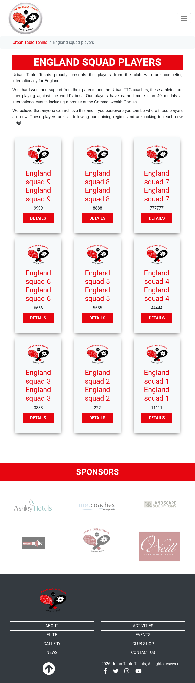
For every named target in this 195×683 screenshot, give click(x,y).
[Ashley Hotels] (32, 505)
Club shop (143, 643)
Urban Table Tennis (30, 42)
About (51, 625)
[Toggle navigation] (184, 18)
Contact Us (143, 652)
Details (38, 218)
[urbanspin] (32, 541)
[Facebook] (105, 671)
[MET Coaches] (95, 505)
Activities (143, 625)
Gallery (52, 643)
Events (143, 634)
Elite (52, 634)
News (52, 652)
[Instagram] (126, 671)
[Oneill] (159, 546)
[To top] (48, 669)
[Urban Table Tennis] (25, 18)
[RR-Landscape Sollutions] (159, 500)
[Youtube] (138, 671)
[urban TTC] (96, 540)
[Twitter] (115, 671)
